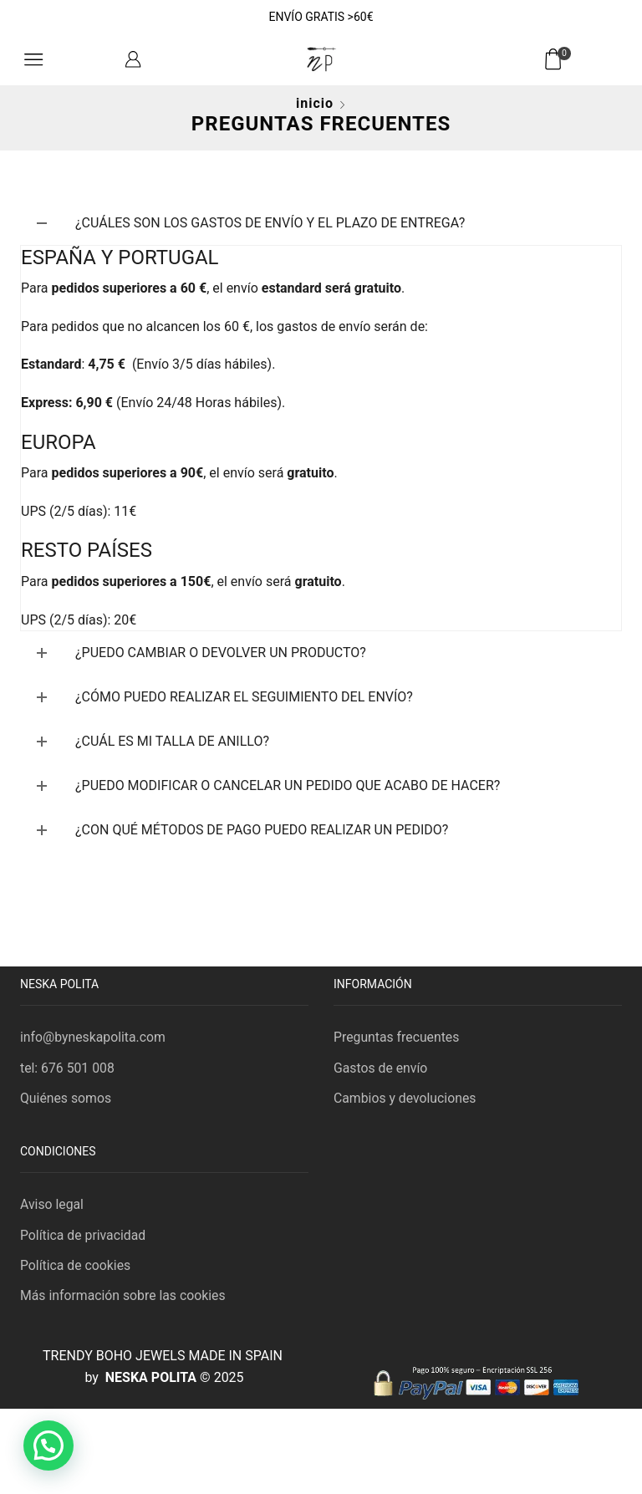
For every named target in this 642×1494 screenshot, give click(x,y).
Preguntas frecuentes (397, 1037)
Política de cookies (76, 1266)
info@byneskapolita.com (93, 1037)
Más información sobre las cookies (123, 1297)
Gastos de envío (381, 1068)
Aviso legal (52, 1205)
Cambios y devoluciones (405, 1098)
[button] (48, 1445)
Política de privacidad (83, 1236)
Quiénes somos (66, 1098)
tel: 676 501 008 (67, 1068)
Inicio (315, 103)
